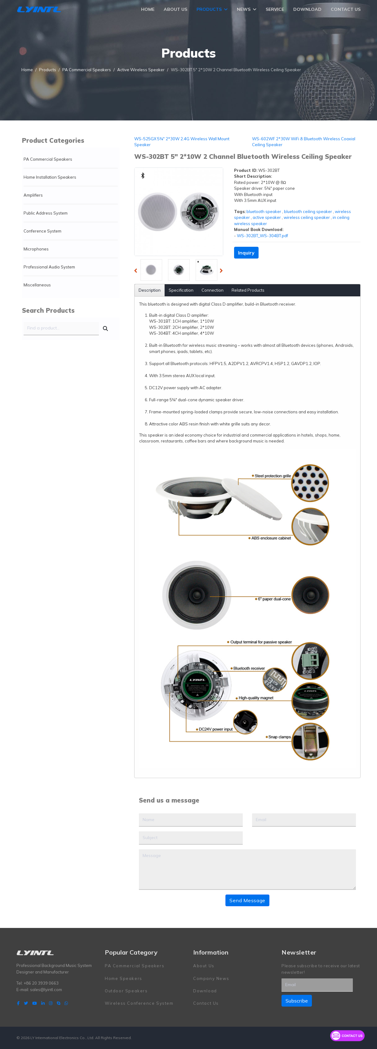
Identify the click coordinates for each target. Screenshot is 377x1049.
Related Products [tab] (248, 290)
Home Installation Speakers (50, 177)
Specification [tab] (181, 290)
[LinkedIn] (43, 1003)
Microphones (36, 248)
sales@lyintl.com (46, 989)
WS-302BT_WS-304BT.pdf (262, 235)
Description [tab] (150, 290)
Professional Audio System (49, 266)
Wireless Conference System (139, 1003)
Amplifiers (33, 195)
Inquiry (246, 253)
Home (147, 9)
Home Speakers (123, 978)
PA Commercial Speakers (48, 159)
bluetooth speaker (263, 211)
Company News (211, 978)
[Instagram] (50, 1003)
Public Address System (46, 213)
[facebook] (18, 1003)
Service (275, 9)
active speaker (267, 217)
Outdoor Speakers (126, 990)
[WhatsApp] (66, 1003)
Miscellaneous (37, 284)
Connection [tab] (213, 290)
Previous (137, 271)
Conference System (42, 231)
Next (223, 271)
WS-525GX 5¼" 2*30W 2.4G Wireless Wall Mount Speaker (181, 141)
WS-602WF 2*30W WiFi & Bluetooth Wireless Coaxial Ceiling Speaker (303, 141)
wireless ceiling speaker (307, 217)
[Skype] (58, 1003)
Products (209, 9)
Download (307, 9)
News (244, 9)
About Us (175, 9)
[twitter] (26, 1003)
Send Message (247, 900)
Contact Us (346, 9)
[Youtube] (34, 1003)
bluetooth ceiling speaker (308, 211)
